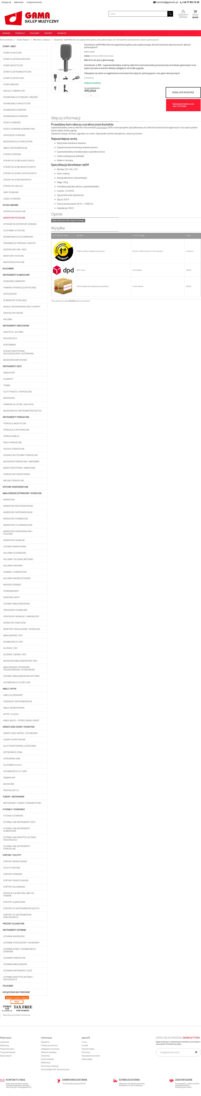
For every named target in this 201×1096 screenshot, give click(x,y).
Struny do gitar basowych (17, 179)
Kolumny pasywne (12, 565)
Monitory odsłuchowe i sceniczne (21, 629)
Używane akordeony (14, 936)
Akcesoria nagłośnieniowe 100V (20, 661)
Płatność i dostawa (48, 1052)
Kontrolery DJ (11, 790)
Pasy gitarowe (11, 192)
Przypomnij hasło (34, 2)
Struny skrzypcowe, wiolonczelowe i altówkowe (18, 352)
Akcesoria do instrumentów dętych (22, 411)
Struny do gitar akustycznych (19, 167)
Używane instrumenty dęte (17, 970)
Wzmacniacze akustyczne (17, 103)
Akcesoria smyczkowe (15, 360)
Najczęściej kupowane (91, 1056)
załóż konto (183, 17)
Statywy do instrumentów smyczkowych (17, 916)
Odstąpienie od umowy (50, 1049)
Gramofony (9, 777)
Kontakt (48, 33)
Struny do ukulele (13, 186)
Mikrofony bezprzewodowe (18, 506)
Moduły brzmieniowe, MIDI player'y (21, 306)
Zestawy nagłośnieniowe (16, 604)
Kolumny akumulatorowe (16, 578)
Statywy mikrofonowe (15, 861)
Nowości (6, 33)
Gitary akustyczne (13, 65)
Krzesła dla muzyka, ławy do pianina (18, 894)
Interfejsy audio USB (14, 211)
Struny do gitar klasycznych (18, 160)
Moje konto (5, 1037)
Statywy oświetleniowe (15, 880)
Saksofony (9, 372)
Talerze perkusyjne (13, 449)
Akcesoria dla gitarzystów (17, 141)
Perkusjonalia (11, 436)
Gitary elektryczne (13, 78)
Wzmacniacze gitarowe (15, 116)
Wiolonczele (10, 338)
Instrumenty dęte (12, 366)
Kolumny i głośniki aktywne (18, 559)
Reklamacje (45, 1063)
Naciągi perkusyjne (13, 480)
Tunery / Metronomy (13, 796)
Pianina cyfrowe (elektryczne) (19, 287)
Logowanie (4, 1042)
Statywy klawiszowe (14, 902)
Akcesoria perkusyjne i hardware (21, 461)
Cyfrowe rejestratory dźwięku (20, 224)
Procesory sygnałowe (15, 610)
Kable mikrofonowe (14, 708)
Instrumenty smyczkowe (16, 325)
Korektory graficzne (14, 623)
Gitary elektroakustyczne (17, 72)
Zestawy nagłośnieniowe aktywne (21, 676)
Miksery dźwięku (12, 584)
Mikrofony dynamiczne (15, 518)
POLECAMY (8, 986)
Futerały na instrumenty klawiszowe (16, 829)
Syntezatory (10, 294)
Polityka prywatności (49, 1045)
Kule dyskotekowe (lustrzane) (19, 746)
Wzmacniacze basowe (14, 110)
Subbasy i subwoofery (15, 572)
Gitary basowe (11, 84)
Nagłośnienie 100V (13, 635)
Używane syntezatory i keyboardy (21, 942)
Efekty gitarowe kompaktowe (19, 129)
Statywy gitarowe (12, 874)
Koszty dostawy (47, 1059)
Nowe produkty (88, 1049)
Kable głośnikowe (13, 695)
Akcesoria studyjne (13, 262)
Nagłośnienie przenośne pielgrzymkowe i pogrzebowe (19, 668)
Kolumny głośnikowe (14, 553)
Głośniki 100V (10, 648)
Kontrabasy (9, 345)
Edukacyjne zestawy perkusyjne (20, 455)
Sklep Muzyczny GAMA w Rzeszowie (16, 1015)
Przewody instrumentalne (17, 701)
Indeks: (87, 56)
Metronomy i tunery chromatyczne (22, 803)
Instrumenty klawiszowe (16, 275)
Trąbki (6, 385)
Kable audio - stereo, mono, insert (21, 720)
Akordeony (9, 398)
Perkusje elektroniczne (16, 430)
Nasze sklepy (87, 1059)
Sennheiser (102, 127)
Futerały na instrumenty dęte (19, 822)
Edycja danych (6, 1056)
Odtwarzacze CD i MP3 (15, 771)
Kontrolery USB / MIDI (15, 249)
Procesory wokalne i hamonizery (21, 616)
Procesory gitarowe (14, 135)
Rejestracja (18, 2)
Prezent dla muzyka (13, 923)
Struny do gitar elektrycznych (20, 173)
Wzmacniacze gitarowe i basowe (20, 97)
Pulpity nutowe (11, 868)
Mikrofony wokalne (14, 540)
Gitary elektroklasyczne (16, 59)
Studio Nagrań (10, 205)
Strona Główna (6, 40)
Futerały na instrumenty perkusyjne (16, 847)
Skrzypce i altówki (13, 332)
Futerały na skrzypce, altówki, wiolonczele (19, 838)
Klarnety (8, 379)
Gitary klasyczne (12, 53)
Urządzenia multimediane (16, 992)
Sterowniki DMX (11, 758)
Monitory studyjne (13, 256)
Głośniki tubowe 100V (14, 654)
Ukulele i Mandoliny (14, 91)
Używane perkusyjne (14, 958)
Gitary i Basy (9, 46)
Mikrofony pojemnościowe (17, 525)
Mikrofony (9, 499)
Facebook (61, 33)
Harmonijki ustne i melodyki (18, 404)
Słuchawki (8, 268)
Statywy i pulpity (12, 855)
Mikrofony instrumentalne (18, 512)
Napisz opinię (89, 52)
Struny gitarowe (12, 154)
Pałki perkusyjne (12, 442)
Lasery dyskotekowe (14, 739)
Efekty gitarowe (12, 122)
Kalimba (7, 319)
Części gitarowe (11, 199)
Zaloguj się (6, 2)
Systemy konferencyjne (15, 487)
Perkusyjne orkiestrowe (16, 474)
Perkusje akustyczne (14, 423)
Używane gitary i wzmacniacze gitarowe (19, 950)
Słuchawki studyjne (14, 230)
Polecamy (34, 33)
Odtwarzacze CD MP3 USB (16, 682)
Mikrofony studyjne (14, 218)
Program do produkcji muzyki (19, 243)
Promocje (20, 33)
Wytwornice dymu (12, 752)
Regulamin (45, 1042)
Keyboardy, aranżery (14, 281)
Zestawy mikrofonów (14, 546)
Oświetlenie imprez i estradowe (20, 733)
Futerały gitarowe (13, 816)
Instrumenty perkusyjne (16, 417)
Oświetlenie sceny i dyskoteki (19, 727)
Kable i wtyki (9, 689)
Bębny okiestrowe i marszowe (19, 468)
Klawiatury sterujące (15, 300)
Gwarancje (45, 1056)
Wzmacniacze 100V (13, 642)
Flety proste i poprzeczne (17, 392)
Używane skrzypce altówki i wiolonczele (18, 978)
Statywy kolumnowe (14, 887)
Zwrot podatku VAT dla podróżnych (55, 1069)
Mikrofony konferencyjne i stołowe (18, 532)
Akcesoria (8, 784)
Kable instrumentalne (15, 148)
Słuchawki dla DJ (12, 765)
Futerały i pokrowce (14, 809)
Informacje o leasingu (49, 1066)
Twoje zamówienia (7, 1052)
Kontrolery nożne (13, 313)
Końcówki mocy (11, 597)
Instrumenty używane (14, 930)
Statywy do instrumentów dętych (21, 908)
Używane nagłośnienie (15, 964)
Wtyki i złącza (10, 714)
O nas (84, 1042)
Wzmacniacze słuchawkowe (18, 237)
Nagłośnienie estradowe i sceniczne (22, 493)
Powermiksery (11, 591)
